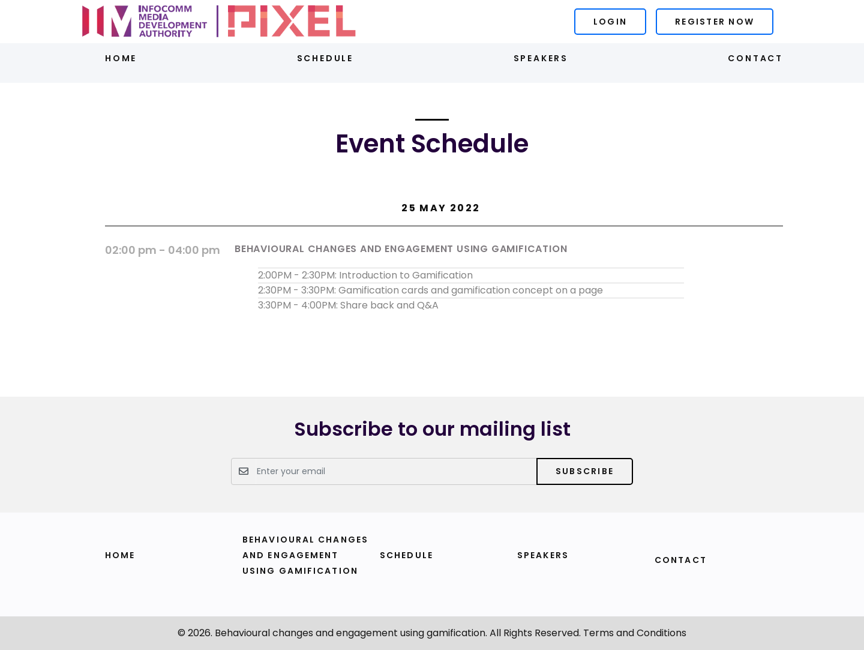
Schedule (325, 58)
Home (121, 58)
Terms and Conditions (634, 633)
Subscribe (585, 471)
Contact (755, 58)
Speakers (541, 58)
